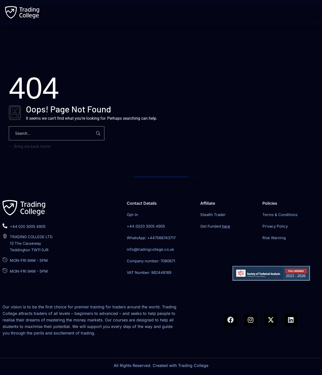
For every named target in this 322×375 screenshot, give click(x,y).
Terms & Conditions (280, 214)
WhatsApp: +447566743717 (151, 237)
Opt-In (132, 214)
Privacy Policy (275, 226)
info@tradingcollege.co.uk (150, 249)
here (226, 226)
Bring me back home (29, 146)
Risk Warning (274, 237)
